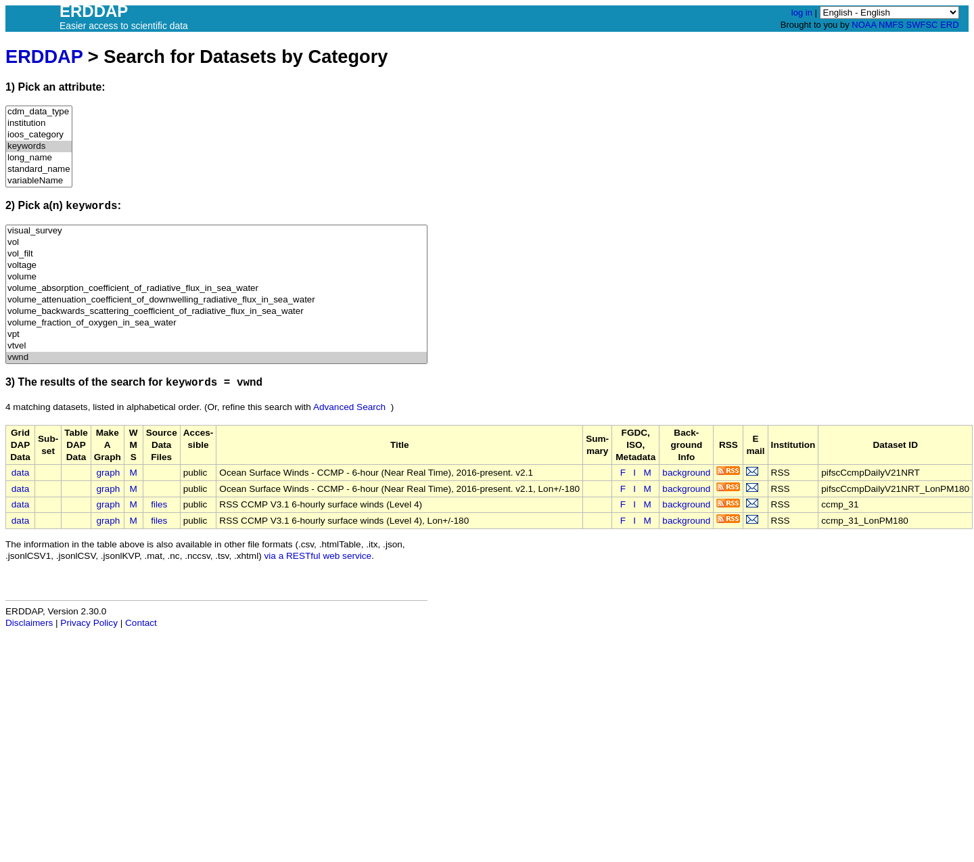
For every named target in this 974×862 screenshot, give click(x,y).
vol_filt (216, 254)
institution (39, 123)
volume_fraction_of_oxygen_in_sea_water (216, 323)
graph (108, 473)
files (159, 504)
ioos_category (39, 135)
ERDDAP (44, 56)
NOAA (864, 25)
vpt (216, 334)
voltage (216, 265)
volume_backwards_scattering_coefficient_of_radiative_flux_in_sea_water (216, 311)
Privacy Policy (89, 623)
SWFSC (922, 25)
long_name (39, 158)
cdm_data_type (39, 112)
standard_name (39, 169)
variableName (39, 181)
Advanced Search (349, 407)
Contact (141, 623)
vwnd (216, 357)
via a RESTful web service (318, 556)
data (20, 473)
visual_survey (216, 231)
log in (801, 12)
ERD (949, 25)
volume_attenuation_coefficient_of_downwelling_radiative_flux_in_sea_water (216, 300)
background (686, 473)
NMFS (891, 25)
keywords (39, 146)
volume (216, 277)
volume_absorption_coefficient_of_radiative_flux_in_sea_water (216, 288)
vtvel (216, 346)
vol (216, 242)
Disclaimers (29, 623)
